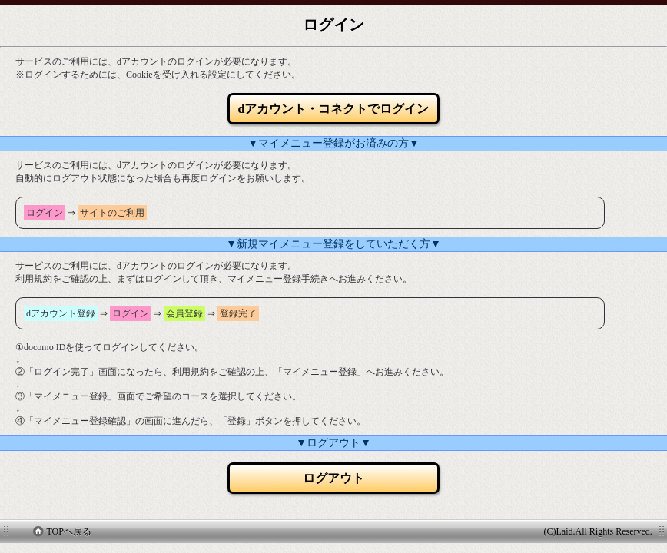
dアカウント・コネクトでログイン (334, 108)
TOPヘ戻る (62, 531)
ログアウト (333, 478)
